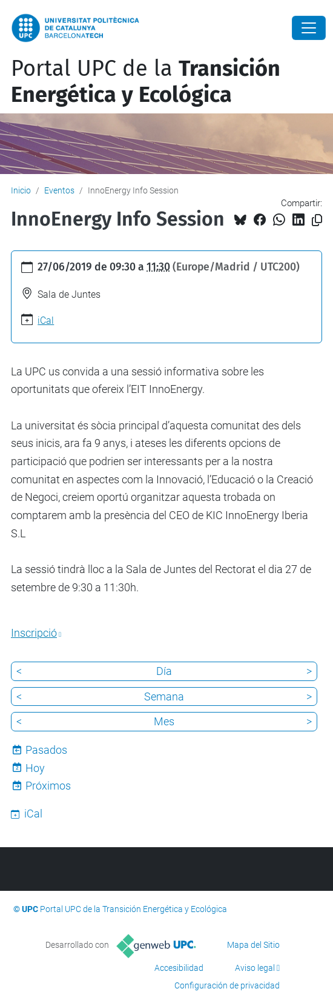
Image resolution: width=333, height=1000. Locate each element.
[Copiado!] (317, 220)
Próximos (48, 785)
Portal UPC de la (145, 81)
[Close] (309, 28)
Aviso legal (255, 968)
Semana (164, 696)
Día (164, 671)
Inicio (21, 190)
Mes (164, 721)
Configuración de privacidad (227, 985)
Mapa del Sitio (253, 945)
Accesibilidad (178, 968)
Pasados (46, 749)
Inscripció (34, 632)
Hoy (35, 768)
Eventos (59, 190)
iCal (46, 320)
